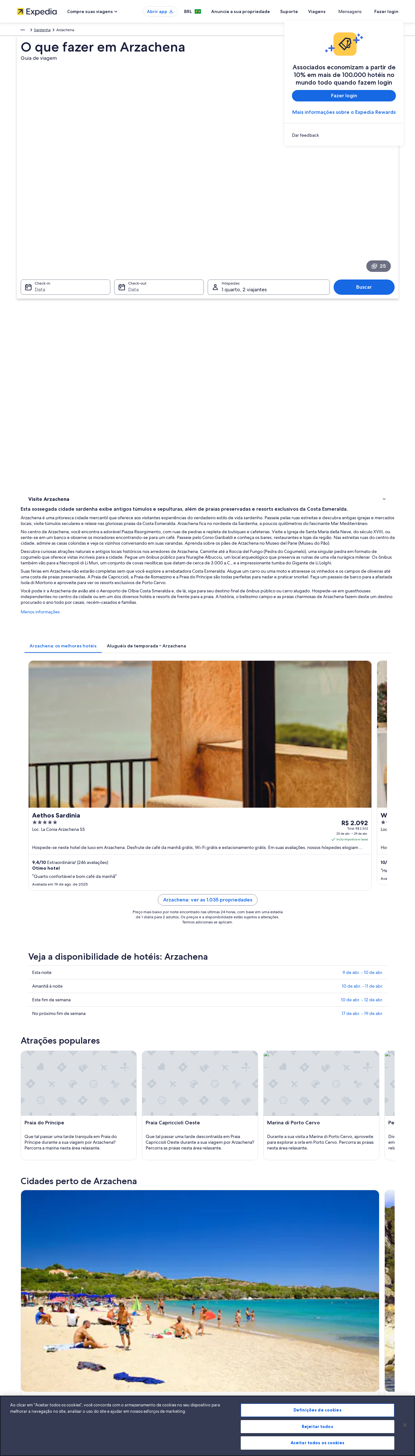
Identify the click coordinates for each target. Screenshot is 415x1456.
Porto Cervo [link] (224, 1119)
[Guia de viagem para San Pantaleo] (361, 922)
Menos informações (133, 360)
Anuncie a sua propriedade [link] (40, 1328)
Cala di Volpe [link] (39, 1131)
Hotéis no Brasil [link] (128, 1318)
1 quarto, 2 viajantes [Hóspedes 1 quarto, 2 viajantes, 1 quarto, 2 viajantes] (244, 202)
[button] (208, 974)
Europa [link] (23, 30)
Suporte (312, 11)
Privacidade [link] (224, 1318)
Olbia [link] (30, 1107)
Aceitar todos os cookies (317, 1442)
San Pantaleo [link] (318, 1107)
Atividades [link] (38, 279)
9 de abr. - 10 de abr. (362, 614)
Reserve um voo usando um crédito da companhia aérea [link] (356, 1341)
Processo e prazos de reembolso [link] (341, 1328)
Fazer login (386, 11)
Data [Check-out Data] (131, 202)
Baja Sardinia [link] (317, 1119)
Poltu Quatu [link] (131, 1107)
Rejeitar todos (317, 1426)
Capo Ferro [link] (130, 1142)
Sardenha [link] (56, 30)
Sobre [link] (22, 1308)
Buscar (367, 200)
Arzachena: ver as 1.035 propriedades (254, 549)
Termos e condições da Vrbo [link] (238, 1339)
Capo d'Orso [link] (317, 1131)
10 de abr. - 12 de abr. (362, 641)
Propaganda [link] (27, 1359)
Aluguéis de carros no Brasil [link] (139, 1359)
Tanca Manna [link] (39, 1142)
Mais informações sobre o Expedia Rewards (344, 112)
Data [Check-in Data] (36, 202)
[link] (344, 135)
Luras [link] (123, 1131)
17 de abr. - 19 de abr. (362, 655)
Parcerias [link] (24, 1339)
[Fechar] (405, 1425)
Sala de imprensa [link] (32, 1349)
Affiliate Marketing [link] (33, 1369)
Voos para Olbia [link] (51, 1017)
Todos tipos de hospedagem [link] (140, 1369)
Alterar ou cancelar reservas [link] (336, 1318)
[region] (207, 1426)
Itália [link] (39, 30)
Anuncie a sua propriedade (263, 11)
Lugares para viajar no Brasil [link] (138, 1308)
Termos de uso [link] (226, 1328)
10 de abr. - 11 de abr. (362, 628)
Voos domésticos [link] (130, 1349)
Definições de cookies (318, 1409)
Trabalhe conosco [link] (32, 1318)
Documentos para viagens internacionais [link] (347, 1354)
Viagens (340, 11)
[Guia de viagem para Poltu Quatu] (218, 922)
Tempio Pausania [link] (136, 1119)
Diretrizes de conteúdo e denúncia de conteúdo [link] (256, 1349)
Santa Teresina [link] (226, 1142)
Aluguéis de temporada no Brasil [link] (143, 1328)
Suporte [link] (320, 1308)
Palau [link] (216, 1107)
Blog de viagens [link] (129, 1379)
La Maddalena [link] (40, 1119)
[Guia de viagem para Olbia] (148, 922)
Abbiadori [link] (221, 1131)
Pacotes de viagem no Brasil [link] (139, 1339)
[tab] (156, 388)
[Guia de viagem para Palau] (290, 922)
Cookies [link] (221, 1308)
